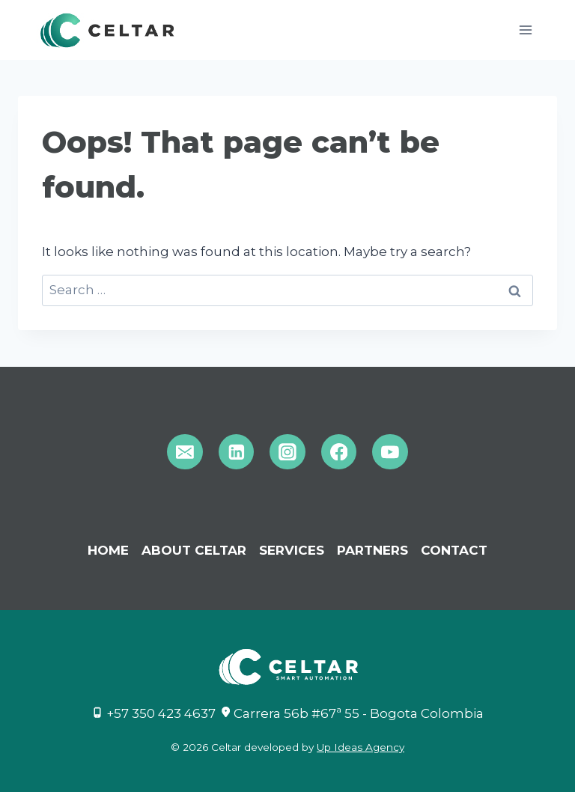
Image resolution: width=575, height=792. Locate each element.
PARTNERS (372, 550)
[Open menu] (525, 29)
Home (108, 550)
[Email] (185, 452)
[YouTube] (390, 452)
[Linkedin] (237, 452)
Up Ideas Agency (360, 747)
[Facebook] (339, 452)
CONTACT (454, 550)
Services (291, 550)
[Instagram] (287, 452)
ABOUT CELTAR (194, 550)
